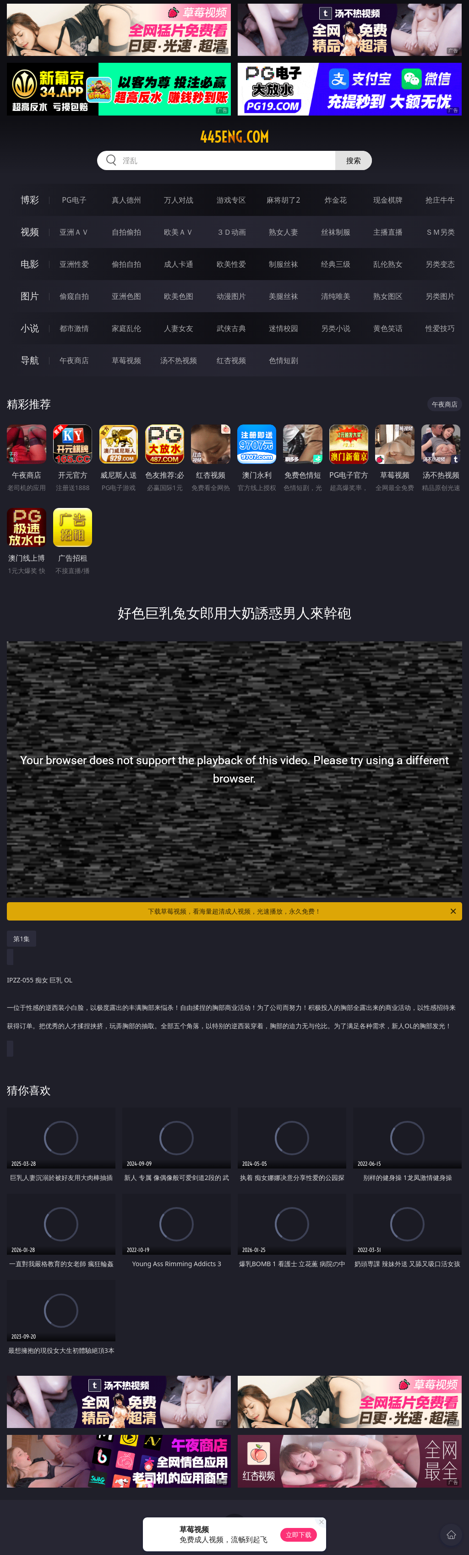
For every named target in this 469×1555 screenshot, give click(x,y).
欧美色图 (178, 296)
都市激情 (74, 328)
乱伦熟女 (388, 264)
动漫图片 (231, 296)
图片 (30, 296)
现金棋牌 (388, 200)
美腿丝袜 (283, 296)
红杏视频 (231, 360)
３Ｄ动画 (231, 232)
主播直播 (388, 232)
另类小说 (335, 328)
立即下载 (298, 1534)
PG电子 (74, 200)
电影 (30, 264)
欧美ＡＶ (178, 232)
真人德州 (126, 200)
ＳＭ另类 (440, 232)
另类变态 (440, 264)
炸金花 (336, 200)
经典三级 (335, 264)
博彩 (30, 199)
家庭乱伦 (126, 328)
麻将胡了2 (283, 200)
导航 (30, 360)
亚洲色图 (126, 296)
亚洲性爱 (74, 264)
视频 (30, 232)
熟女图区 (388, 296)
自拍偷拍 (126, 232)
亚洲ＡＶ (74, 232)
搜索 (353, 160)
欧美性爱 (231, 264)
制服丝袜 (283, 264)
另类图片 (440, 296)
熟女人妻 (283, 232)
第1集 (21, 938)
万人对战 (178, 200)
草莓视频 (126, 360)
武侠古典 (231, 328)
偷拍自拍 (126, 264)
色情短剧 (283, 360)
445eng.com (234, 137)
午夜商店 (74, 360)
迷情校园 (283, 328)
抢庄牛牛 (440, 200)
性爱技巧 (440, 328)
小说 (30, 328)
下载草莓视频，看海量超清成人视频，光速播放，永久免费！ (303, 911)
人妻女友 (178, 328)
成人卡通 (178, 264)
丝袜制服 (335, 232)
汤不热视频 (178, 360)
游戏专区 (231, 200)
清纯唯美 (335, 296)
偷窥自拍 (74, 296)
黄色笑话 (388, 328)
